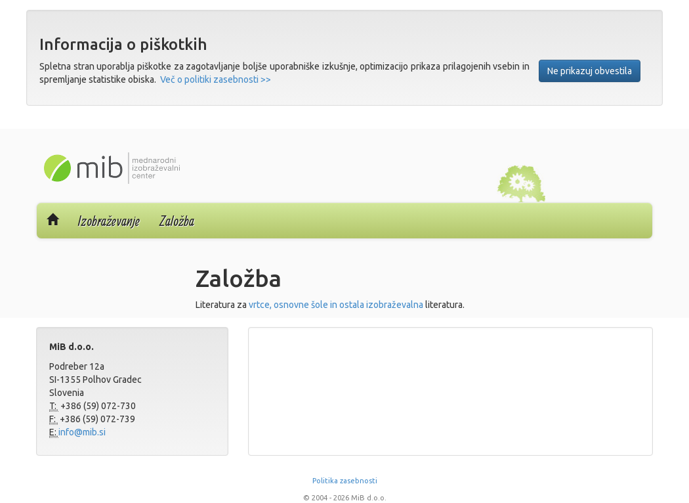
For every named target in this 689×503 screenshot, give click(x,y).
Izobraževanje (109, 221)
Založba (176, 221)
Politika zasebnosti (344, 481)
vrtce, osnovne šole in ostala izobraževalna (336, 304)
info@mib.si (82, 432)
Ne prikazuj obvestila (589, 71)
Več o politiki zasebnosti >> (215, 79)
